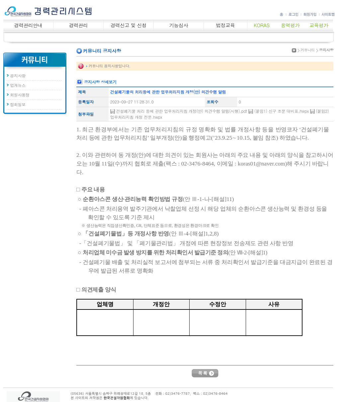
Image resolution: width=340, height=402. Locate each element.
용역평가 (290, 25)
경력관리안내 (28, 25)
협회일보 (18, 104)
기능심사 (178, 25)
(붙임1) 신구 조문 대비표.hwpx (282, 111)
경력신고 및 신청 (128, 25)
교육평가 (318, 25)
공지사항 (18, 75)
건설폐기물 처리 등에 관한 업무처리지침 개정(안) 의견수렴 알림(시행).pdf (182, 111)
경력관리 (78, 25)
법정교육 (225, 25)
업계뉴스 (18, 85)
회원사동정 (20, 95)
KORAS (261, 25)
